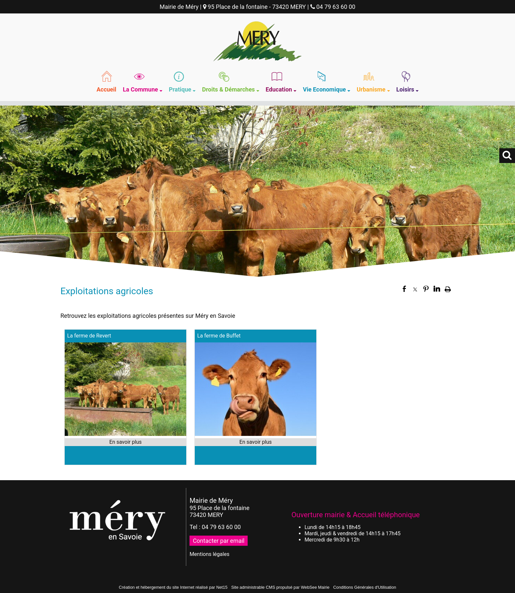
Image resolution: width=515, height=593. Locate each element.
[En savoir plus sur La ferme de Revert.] (125, 442)
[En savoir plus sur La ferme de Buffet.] (255, 442)
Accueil (106, 89)
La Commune (140, 89)
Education (279, 89)
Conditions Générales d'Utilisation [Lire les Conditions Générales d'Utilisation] (364, 587)
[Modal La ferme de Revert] (125, 434)
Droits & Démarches (228, 89)
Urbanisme (371, 89)
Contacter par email (218, 540)
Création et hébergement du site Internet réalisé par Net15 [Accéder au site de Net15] (173, 587)
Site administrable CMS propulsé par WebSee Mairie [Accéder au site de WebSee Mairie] (280, 587)
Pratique (180, 89)
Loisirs (405, 89)
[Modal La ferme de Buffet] (255, 434)
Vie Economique (324, 89)
